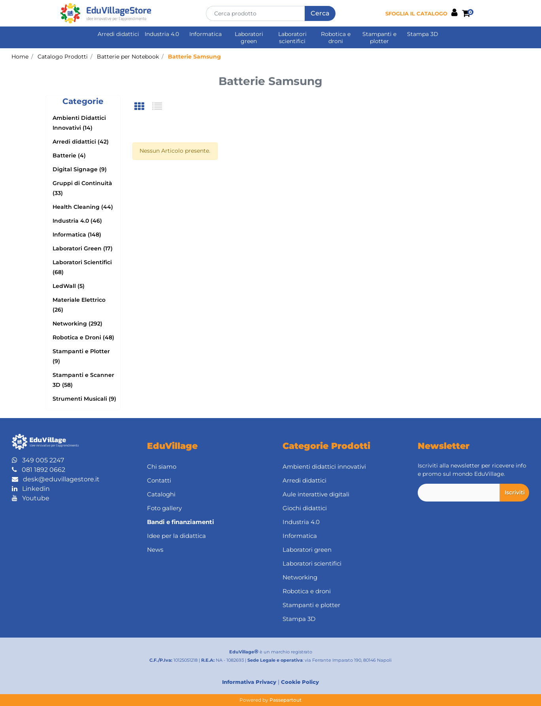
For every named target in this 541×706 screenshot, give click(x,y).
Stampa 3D (422, 34)
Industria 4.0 (162, 34)
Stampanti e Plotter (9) (81, 356)
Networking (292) (77, 323)
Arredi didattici (118, 34)
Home (19, 56)
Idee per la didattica (176, 535)
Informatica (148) (77, 234)
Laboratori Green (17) (83, 248)
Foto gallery (164, 508)
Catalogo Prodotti (63, 56)
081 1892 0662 (38, 469)
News (155, 549)
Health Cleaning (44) (83, 206)
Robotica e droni (336, 37)
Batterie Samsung (194, 56)
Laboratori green (249, 37)
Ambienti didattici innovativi (324, 466)
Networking (300, 577)
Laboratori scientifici (292, 37)
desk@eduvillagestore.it (56, 479)
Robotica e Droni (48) (83, 337)
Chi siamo (161, 466)
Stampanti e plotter (379, 37)
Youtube (30, 498)
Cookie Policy (300, 682)
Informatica (205, 34)
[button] (320, 13)
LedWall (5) (69, 286)
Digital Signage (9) (80, 169)
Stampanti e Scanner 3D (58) (83, 379)
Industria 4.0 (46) (77, 220)
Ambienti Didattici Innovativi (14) (79, 122)
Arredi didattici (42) (81, 141)
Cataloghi (161, 494)
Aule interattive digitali (316, 494)
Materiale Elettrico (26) (79, 304)
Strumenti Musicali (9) (84, 398)
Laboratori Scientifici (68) (82, 267)
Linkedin (31, 488)
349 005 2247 (38, 460)
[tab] (143, 107)
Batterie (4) (69, 155)
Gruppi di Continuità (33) (82, 188)
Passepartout (286, 700)
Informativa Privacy (249, 682)
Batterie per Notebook (128, 56)
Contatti (159, 480)
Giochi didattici (305, 508)
